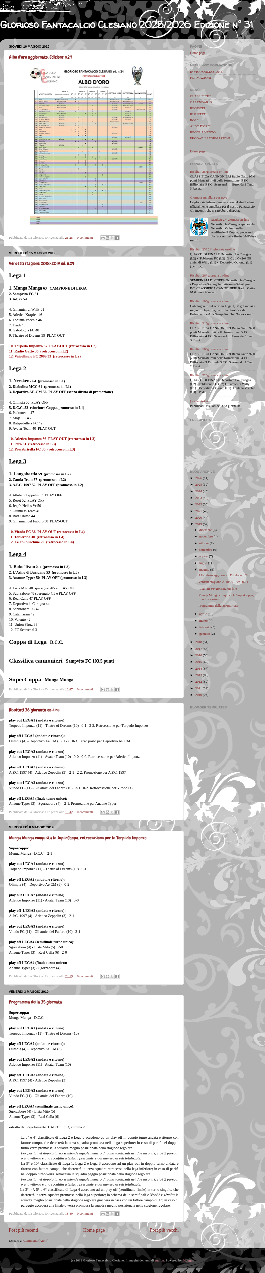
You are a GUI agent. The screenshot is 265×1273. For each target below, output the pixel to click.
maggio (204, 569)
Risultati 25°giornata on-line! (210, 171)
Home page (94, 1230)
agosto (203, 556)
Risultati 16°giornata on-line (209, 349)
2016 (198, 655)
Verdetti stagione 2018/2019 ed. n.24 (41, 263)
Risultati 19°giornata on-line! (210, 301)
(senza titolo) (199, 401)
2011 (198, 688)
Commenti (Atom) (35, 1240)
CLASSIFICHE (201, 96)
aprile (203, 614)
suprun (159, 1260)
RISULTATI (198, 114)
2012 (198, 681)
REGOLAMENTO (203, 132)
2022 (198, 504)
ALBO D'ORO (200, 126)
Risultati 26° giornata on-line (209, 275)
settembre (205, 550)
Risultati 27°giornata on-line (229, 219)
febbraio (204, 627)
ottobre (204, 543)
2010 (198, 695)
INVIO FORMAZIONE (206, 71)
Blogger (187, 1260)
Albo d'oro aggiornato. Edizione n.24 (40, 57)
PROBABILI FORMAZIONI (210, 138)
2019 (198, 524)
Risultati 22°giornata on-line (209, 375)
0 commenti (85, 237)
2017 (198, 649)
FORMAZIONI (200, 77)
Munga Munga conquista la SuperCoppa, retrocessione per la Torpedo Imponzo (77, 838)
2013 (198, 675)
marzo (203, 620)
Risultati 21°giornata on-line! (210, 323)
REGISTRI (197, 108)
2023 (198, 498)
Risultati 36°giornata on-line (34, 710)
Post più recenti (23, 1230)
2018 (198, 642)
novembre (206, 536)
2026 (198, 478)
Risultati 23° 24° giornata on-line (212, 249)
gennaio (204, 633)
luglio (203, 563)
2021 (198, 511)
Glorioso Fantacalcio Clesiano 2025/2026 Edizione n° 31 (126, 24)
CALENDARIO (201, 102)
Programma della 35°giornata (35, 1002)
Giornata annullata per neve (209, 197)
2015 (198, 662)
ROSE (194, 120)
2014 (198, 668)
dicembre (205, 530)
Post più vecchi (164, 1230)
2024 (198, 491)
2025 (198, 484)
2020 (198, 517)
